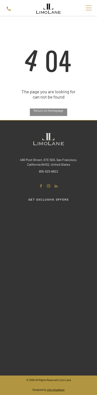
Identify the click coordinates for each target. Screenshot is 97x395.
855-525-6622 (48, 171)
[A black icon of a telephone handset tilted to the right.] (8, 11)
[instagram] (48, 187)
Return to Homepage (48, 110)
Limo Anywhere (56, 389)
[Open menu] (89, 8)
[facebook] (41, 187)
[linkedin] (56, 187)
